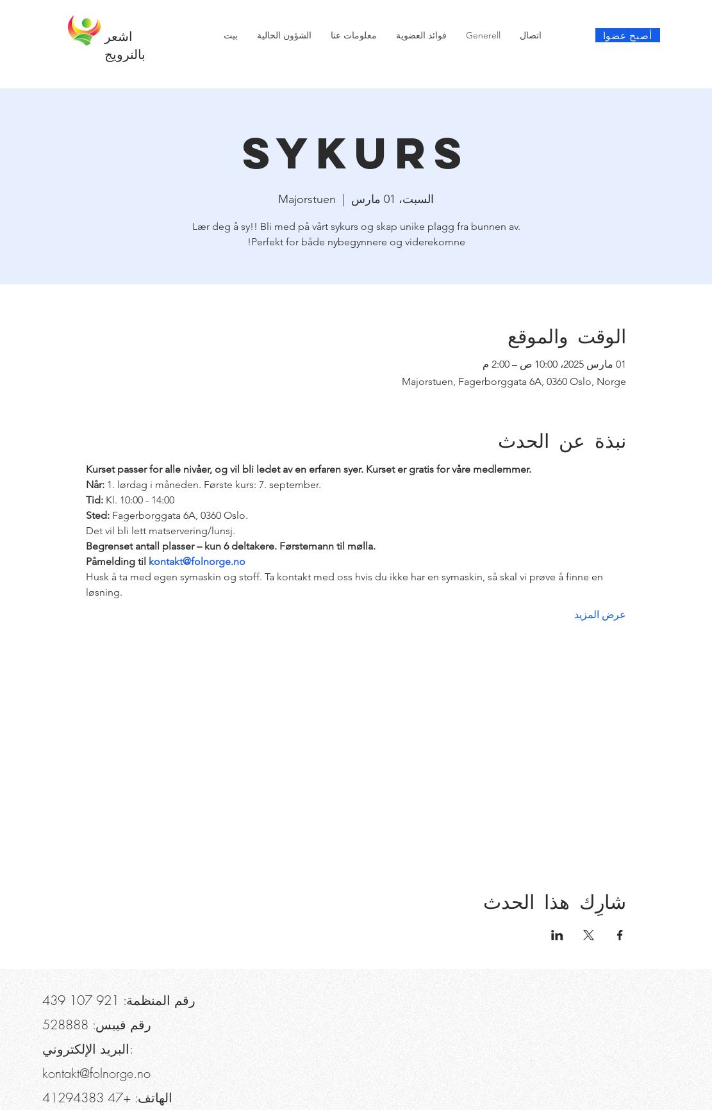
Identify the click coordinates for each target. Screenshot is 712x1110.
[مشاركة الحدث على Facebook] (620, 935)
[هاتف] (63, 13)
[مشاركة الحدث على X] (589, 935)
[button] (114, 13)
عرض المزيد (600, 614)
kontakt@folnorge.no (96, 1073)
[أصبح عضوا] (627, 35)
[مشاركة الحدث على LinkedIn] (557, 935)
